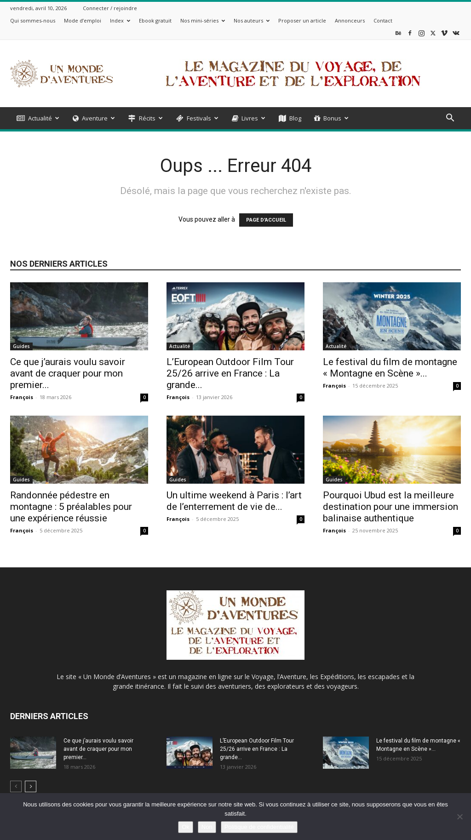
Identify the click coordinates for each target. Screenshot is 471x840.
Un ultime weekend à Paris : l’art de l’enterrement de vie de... (234, 501)
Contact (382, 20)
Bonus (331, 118)
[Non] (459, 816)
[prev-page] (16, 786)
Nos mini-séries (202, 20)
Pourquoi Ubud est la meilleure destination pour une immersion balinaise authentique (390, 507)
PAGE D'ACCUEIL (266, 220)
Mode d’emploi (82, 20)
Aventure (94, 118)
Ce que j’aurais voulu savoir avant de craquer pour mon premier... (67, 373)
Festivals (197, 118)
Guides (21, 346)
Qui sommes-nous (32, 20)
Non (207, 826)
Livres (248, 118)
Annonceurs (350, 20)
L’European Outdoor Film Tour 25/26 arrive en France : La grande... (230, 373)
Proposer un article (302, 20)
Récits (145, 118)
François (21, 397)
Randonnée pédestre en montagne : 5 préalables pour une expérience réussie (71, 507)
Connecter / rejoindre (110, 8)
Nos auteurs (252, 20)
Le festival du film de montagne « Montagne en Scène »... (390, 367)
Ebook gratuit (155, 20)
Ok (186, 826)
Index (120, 20)
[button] (450, 118)
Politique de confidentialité (259, 826)
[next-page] (30, 786)
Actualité (38, 118)
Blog (290, 118)
